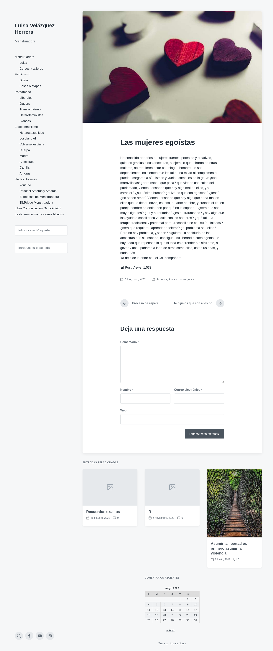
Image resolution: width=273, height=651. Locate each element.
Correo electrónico (188, 389)
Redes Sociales (26, 179)
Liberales (26, 97)
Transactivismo (30, 109)
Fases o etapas (30, 86)
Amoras (25, 173)
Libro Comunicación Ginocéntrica (38, 208)
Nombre (127, 389)
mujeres (188, 279)
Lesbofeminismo (26, 127)
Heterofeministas (31, 115)
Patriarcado (23, 92)
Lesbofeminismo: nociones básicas (39, 214)
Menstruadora (24, 57)
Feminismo (22, 74)
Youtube (25, 185)
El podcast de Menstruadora (39, 197)
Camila (24, 167)
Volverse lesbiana (32, 144)
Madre (24, 156)
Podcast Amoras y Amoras (38, 191)
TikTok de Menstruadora (36, 202)
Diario (24, 80)
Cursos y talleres (31, 68)
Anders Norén (178, 643)
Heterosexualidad (32, 132)
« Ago (170, 630)
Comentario (129, 342)
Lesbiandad (28, 138)
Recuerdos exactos (103, 556)
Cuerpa (25, 150)
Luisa (23, 62)
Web (123, 410)
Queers (25, 103)
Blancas (25, 121)
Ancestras (27, 162)
